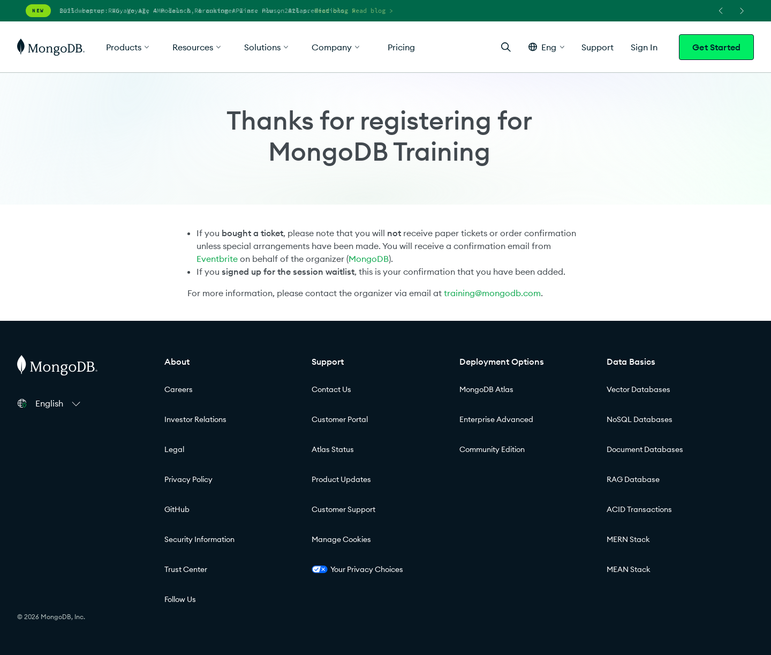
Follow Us (180, 599)
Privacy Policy (188, 479)
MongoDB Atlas (486, 389)
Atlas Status (333, 449)
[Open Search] (506, 46)
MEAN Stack (629, 569)
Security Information (199, 539)
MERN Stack (628, 539)
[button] (546, 46)
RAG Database (633, 479)
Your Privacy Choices (357, 569)
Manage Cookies (341, 539)
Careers (178, 389)
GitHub (177, 509)
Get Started (716, 47)
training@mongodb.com (492, 293)
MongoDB (369, 258)
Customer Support (343, 509)
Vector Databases (638, 389)
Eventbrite (217, 258)
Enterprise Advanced (496, 419)
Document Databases (645, 449)
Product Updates (341, 479)
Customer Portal (340, 419)
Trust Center (185, 569)
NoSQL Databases (639, 419)
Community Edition (492, 449)
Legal (174, 449)
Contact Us (331, 389)
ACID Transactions (639, 509)
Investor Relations (195, 419)
